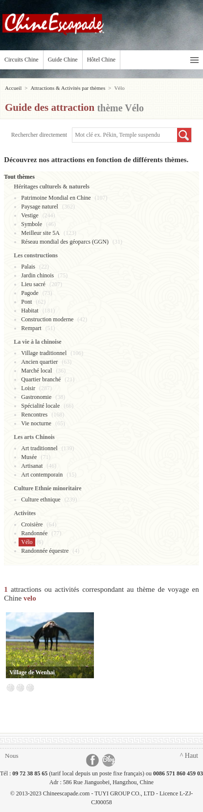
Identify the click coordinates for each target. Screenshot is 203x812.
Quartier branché (41, 379)
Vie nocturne (36, 423)
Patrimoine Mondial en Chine (55, 197)
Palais (28, 266)
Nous (11, 755)
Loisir (28, 388)
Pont (26, 301)
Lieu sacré (33, 284)
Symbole (31, 224)
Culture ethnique (40, 499)
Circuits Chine (21, 59)
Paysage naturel (39, 206)
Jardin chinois (37, 275)
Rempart (31, 328)
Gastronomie (36, 397)
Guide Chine (63, 59)
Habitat (29, 310)
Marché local (36, 370)
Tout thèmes (19, 176)
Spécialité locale (40, 405)
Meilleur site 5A (40, 232)
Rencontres (34, 414)
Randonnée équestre (44, 550)
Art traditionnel (39, 448)
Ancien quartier (39, 361)
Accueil (13, 88)
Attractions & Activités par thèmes (67, 88)
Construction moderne (47, 319)
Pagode (29, 293)
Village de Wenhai (32, 672)
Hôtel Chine (101, 59)
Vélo (26, 542)
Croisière (32, 524)
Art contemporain (42, 474)
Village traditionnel (44, 353)
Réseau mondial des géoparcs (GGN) (65, 241)
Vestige (29, 215)
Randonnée (34, 533)
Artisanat (32, 465)
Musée (29, 457)
